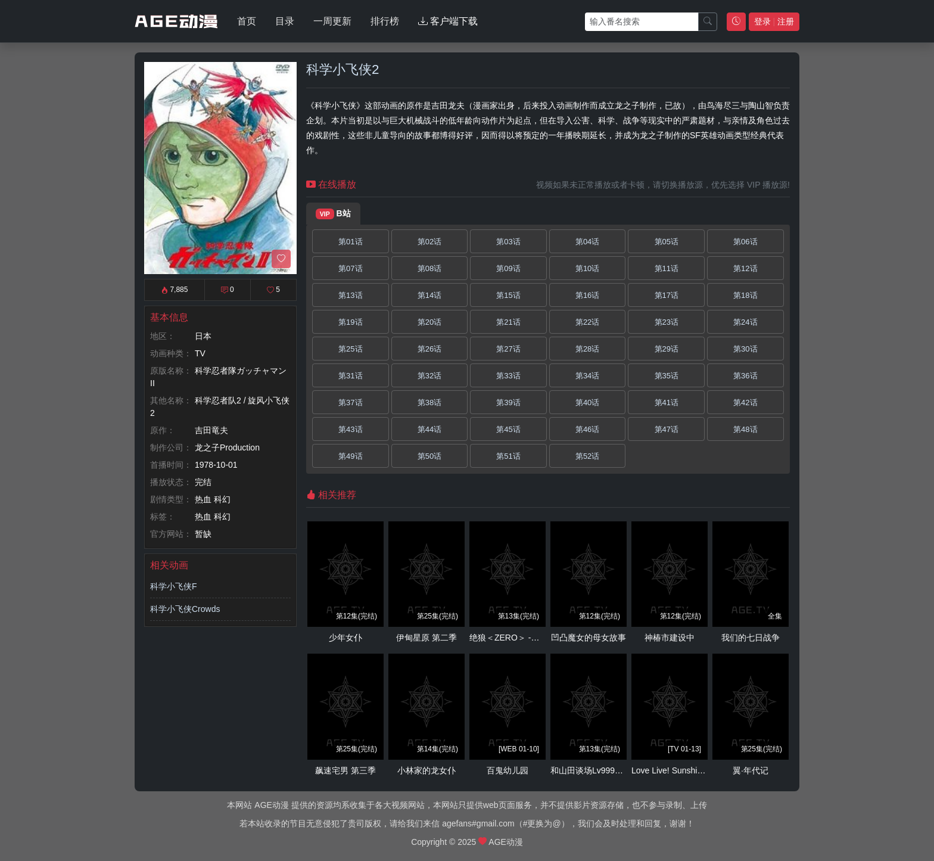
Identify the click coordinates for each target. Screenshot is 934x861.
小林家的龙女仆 (426, 770)
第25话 (350, 348)
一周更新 (332, 21)
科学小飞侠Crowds (185, 609)
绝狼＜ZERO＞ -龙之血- (514, 637)
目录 (284, 21)
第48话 (745, 429)
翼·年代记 (750, 770)
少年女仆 (345, 637)
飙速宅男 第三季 (345, 770)
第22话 (587, 322)
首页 (246, 21)
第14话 (429, 295)
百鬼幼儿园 (507, 770)
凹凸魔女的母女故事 (588, 637)
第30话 (745, 348)
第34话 (587, 375)
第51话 (508, 456)
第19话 (350, 322)
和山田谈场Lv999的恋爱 (595, 770)
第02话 (429, 241)
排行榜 (385, 21)
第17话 (666, 295)
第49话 (350, 456)
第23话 (666, 322)
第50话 (429, 456)
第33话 (508, 375)
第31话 (350, 375)
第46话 (587, 429)
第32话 (429, 375)
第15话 (508, 295)
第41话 (666, 402)
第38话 (429, 402)
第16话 (587, 295)
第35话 (666, 375)
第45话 (508, 429)
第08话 (429, 268)
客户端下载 (448, 21)
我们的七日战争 (750, 637)
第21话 (508, 322)
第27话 (508, 348)
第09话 (508, 268)
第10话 (587, 268)
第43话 (350, 429)
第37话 (350, 402)
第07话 (350, 268)
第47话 (666, 429)
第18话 (745, 295)
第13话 (350, 295)
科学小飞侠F (173, 586)
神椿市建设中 (670, 637)
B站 (333, 214)
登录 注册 (774, 21)
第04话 (587, 241)
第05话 (666, 241)
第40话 (587, 402)
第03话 (508, 241)
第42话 (745, 402)
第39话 (508, 402)
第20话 (429, 322)
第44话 (429, 429)
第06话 (745, 241)
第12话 (745, 268)
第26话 (429, 348)
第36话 (745, 375)
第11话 (666, 268)
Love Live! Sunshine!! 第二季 (685, 770)
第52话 (587, 456)
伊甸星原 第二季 (426, 637)
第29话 (666, 348)
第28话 (587, 348)
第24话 (745, 322)
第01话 (350, 241)
